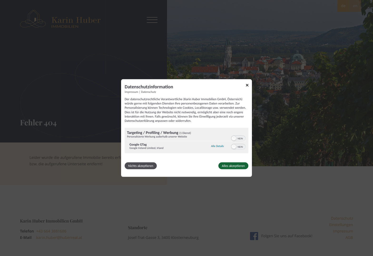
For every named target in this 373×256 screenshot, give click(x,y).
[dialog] (186, 128)
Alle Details (217, 146)
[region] (186, 141)
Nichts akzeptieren (140, 166)
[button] (234, 138)
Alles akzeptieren (233, 166)
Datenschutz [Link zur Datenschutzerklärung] (148, 92)
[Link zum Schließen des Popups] (249, 86)
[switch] (238, 138)
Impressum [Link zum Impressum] (131, 92)
